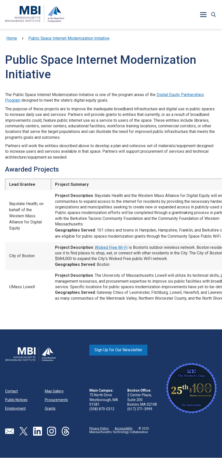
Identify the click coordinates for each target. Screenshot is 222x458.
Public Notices (16, 400)
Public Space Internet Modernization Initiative (68, 38)
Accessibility (124, 428)
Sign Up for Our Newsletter (118, 349)
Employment (15, 408)
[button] (203, 14)
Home (11, 38)
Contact (11, 391)
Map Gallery (54, 391)
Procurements (56, 400)
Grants (50, 408)
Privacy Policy (99, 428)
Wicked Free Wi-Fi (111, 247)
